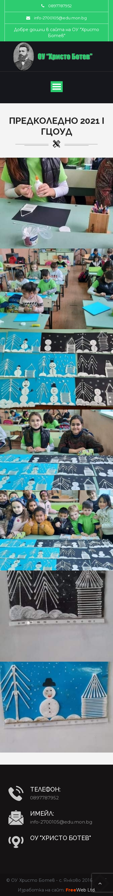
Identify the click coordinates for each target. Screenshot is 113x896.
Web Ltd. (81, 890)
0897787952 (60, 5)
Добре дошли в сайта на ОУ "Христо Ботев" (56, 32)
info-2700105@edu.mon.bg (60, 17)
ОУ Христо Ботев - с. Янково (46, 880)
